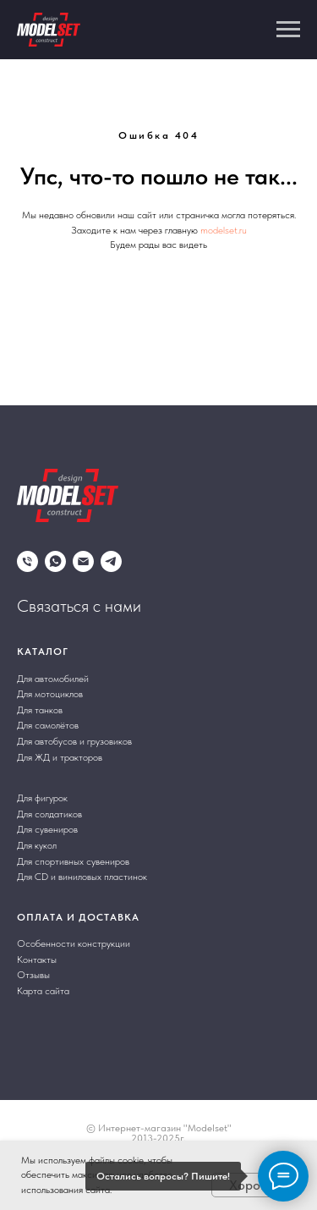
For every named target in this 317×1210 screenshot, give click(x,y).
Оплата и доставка (78, 917)
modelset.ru (223, 230)
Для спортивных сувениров (73, 861)
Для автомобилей (53, 679)
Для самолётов (48, 725)
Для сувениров (47, 829)
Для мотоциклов (50, 694)
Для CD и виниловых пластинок (82, 877)
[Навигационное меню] (288, 29)
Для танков (40, 710)
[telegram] (111, 561)
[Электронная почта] (83, 561)
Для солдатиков (49, 814)
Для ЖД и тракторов (59, 757)
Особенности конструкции (73, 943)
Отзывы (33, 975)
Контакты (37, 959)
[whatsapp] (55, 561)
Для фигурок (42, 798)
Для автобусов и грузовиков (74, 741)
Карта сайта (43, 991)
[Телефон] (27, 561)
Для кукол (37, 845)
